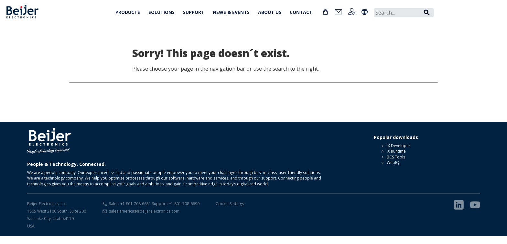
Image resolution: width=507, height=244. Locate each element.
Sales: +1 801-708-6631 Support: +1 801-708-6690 (154, 203)
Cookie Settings (230, 203)
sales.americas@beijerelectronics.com (144, 211)
